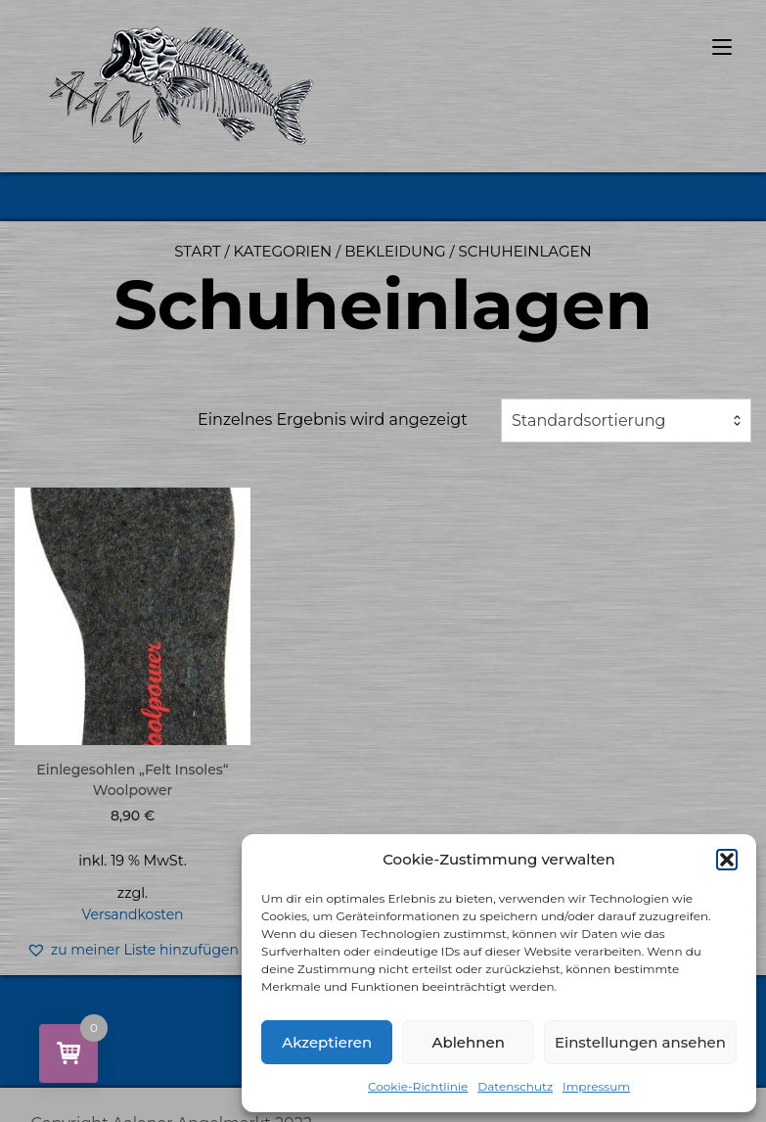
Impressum (596, 1086)
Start (197, 251)
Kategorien (282, 251)
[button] (727, 859)
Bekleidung (394, 251)
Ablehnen (467, 1042)
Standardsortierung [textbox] (589, 420)
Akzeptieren (327, 1042)
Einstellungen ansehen (640, 1042)
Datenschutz (515, 1086)
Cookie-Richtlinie (418, 1086)
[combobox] (626, 421)
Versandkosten (132, 914)
